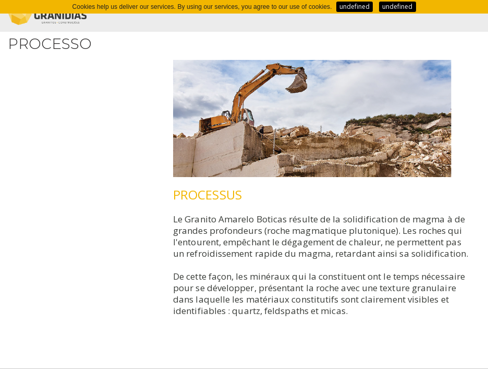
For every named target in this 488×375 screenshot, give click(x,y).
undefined (354, 6)
